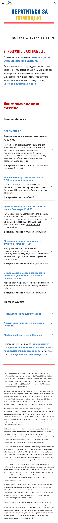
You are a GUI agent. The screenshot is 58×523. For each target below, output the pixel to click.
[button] (3, 3)
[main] (29, 16)
